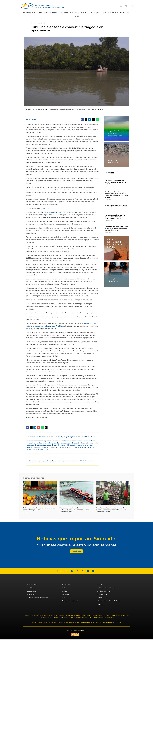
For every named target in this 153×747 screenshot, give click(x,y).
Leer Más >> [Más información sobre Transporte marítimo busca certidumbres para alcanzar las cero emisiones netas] (63, 514)
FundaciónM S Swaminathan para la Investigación (57, 212)
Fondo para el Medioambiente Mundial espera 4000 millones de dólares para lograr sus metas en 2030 (116, 194)
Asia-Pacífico (62, 441)
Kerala (96, 443)
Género (104, 12)
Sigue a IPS (66, 584)
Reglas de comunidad (70, 601)
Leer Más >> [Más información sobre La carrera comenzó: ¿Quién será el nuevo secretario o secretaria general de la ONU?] (108, 232)
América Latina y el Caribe (106, 588)
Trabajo (29, 449)
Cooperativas (31, 443)
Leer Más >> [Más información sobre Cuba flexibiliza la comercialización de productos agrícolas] (26, 512)
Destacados (53, 443)
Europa (100, 597)
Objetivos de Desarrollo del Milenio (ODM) (64, 445)
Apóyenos (30, 594)
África (99, 584)
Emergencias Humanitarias (80, 443)
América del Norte (104, 591)
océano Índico (83, 445)
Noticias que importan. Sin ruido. (77, 539)
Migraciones (125, 12)
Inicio (64, 588)
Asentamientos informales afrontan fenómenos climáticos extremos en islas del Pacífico (111, 510)
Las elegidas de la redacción (36, 445)
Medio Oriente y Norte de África (108, 601)
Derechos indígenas (42, 443)
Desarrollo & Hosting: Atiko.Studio (76, 630)
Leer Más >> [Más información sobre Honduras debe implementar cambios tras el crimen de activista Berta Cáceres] (108, 220)
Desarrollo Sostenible (70, 12)
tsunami (34, 449)
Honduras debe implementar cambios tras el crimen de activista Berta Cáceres (115, 216)
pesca (91, 445)
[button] (132, 5)
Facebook (65, 594)
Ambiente (55, 441)
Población (30, 447)
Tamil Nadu (91, 447)
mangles (48, 445)
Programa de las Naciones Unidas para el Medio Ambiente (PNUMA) (55, 447)
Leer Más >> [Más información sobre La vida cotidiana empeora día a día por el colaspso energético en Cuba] (108, 186)
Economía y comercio (64, 443)
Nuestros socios (32, 588)
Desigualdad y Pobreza (90, 12)
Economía (81, 437)
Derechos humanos (51, 12)
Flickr (64, 597)
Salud (76, 16)
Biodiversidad (71, 441)
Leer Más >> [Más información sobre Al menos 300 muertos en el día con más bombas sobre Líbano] (108, 209)
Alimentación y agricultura (42, 441)
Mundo (99, 604)
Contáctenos (31, 591)
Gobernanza (113, 12)
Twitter (64, 591)
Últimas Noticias (29, 12)
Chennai (93, 441)
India (91, 443)
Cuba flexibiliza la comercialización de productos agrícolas (39, 509)
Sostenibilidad (82, 447)
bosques (79, 441)
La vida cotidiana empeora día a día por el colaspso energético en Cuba (116, 182)
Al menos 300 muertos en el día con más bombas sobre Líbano (116, 206)
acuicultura (30, 441)
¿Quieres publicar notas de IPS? (38, 597)
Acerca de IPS (32, 584)
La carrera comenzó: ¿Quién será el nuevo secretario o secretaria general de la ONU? (116, 228)
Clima (40, 12)
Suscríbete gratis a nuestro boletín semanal (76, 545)
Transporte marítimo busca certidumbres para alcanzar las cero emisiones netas (75, 510)
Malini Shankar (31, 119)
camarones (86, 441)
